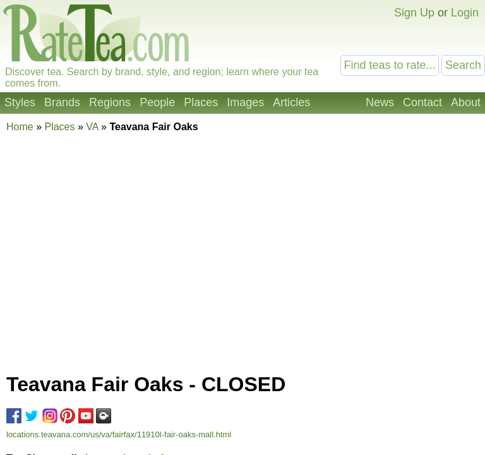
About (466, 102)
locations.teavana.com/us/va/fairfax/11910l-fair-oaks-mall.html (118, 434)
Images (245, 102)
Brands (62, 102)
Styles (19, 102)
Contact (422, 102)
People (157, 102)
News (380, 102)
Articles (291, 102)
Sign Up (414, 12)
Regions (110, 102)
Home (19, 126)
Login (465, 12)
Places (201, 102)
